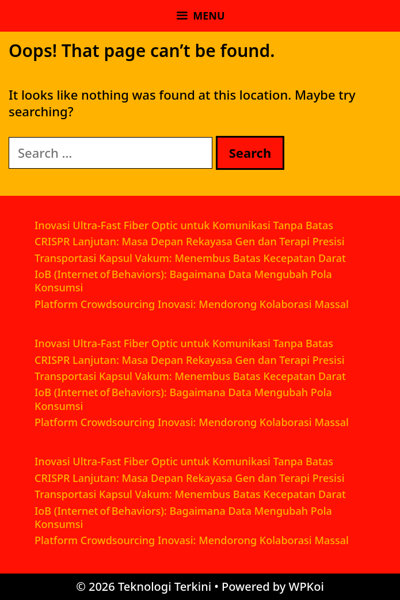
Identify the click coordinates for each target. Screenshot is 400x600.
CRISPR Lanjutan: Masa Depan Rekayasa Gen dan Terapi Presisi (190, 241)
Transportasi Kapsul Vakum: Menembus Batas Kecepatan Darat (190, 258)
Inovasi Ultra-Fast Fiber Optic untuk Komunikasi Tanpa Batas (184, 225)
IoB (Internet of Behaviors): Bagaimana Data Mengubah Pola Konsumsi (183, 280)
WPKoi (306, 586)
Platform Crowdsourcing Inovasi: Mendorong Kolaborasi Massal (192, 304)
